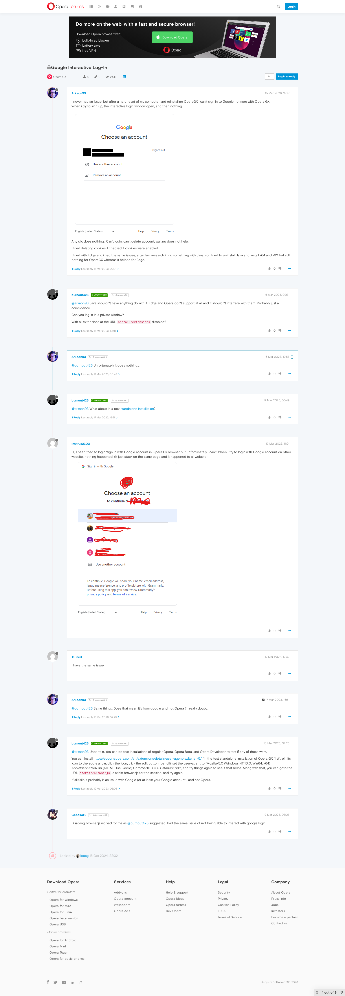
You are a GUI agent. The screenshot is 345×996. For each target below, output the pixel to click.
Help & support (177, 892)
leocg (82, 855)
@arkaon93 (80, 303)
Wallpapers (122, 905)
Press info (278, 898)
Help (170, 881)
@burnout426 (98, 357)
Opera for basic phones (67, 958)
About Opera (280, 892)
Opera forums (176, 905)
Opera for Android (63, 940)
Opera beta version (64, 918)
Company (280, 881)
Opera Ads (122, 911)
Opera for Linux (61, 912)
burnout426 (80, 295)
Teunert (77, 657)
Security (224, 892)
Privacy (223, 898)
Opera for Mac (60, 906)
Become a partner (284, 917)
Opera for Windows (64, 899)
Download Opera (174, 37)
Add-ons (120, 892)
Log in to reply (286, 76)
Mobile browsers (58, 932)
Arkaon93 (79, 93)
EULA (222, 911)
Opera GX (59, 76)
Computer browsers (61, 892)
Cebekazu (79, 815)
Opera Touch (59, 952)
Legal (223, 881)
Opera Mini (58, 946)
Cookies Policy (228, 905)
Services (122, 881)
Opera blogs (175, 898)
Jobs (275, 905)
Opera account (125, 898)
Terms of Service (230, 917)
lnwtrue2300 (81, 443)
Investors (278, 911)
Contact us (279, 923)
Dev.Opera (174, 911)
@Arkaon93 (120, 295)
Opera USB (58, 924)
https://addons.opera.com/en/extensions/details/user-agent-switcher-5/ (148, 758)
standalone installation (137, 408)
